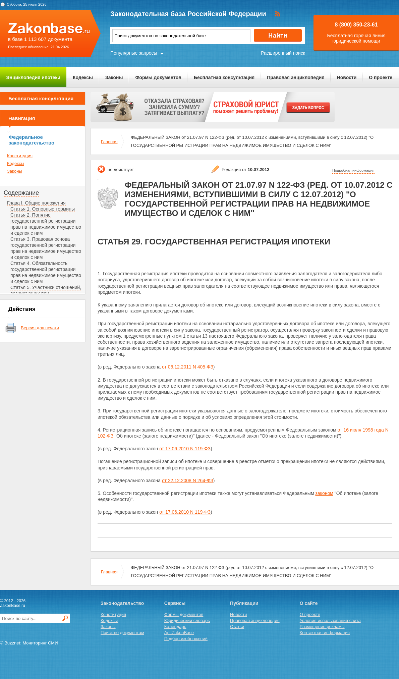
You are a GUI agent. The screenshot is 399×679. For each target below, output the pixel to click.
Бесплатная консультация (224, 77)
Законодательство (122, 603)
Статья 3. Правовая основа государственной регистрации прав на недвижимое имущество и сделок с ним (45, 248)
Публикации (244, 603)
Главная (109, 141)
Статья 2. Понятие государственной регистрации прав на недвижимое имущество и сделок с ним (45, 224)
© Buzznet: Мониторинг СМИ (29, 642)
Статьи (237, 626)
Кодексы (83, 77)
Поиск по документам (122, 632)
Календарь (175, 626)
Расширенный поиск (283, 53)
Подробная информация (353, 170)
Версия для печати (40, 327)
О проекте (380, 77)
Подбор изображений (186, 638)
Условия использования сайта (330, 620)
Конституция (20, 155)
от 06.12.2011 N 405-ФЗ (187, 367)
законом (324, 493)
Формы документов (158, 77)
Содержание (21, 192)
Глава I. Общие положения (36, 203)
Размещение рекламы (322, 626)
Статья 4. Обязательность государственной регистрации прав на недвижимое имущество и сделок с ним (45, 272)
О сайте (309, 603)
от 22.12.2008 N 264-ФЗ (187, 480)
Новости (347, 77)
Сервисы (174, 603)
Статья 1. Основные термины (42, 209)
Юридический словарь (187, 620)
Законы (114, 77)
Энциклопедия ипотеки (33, 77)
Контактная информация (325, 632)
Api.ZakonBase (179, 632)
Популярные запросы (133, 53)
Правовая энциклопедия (295, 77)
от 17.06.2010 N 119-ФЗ (185, 448)
